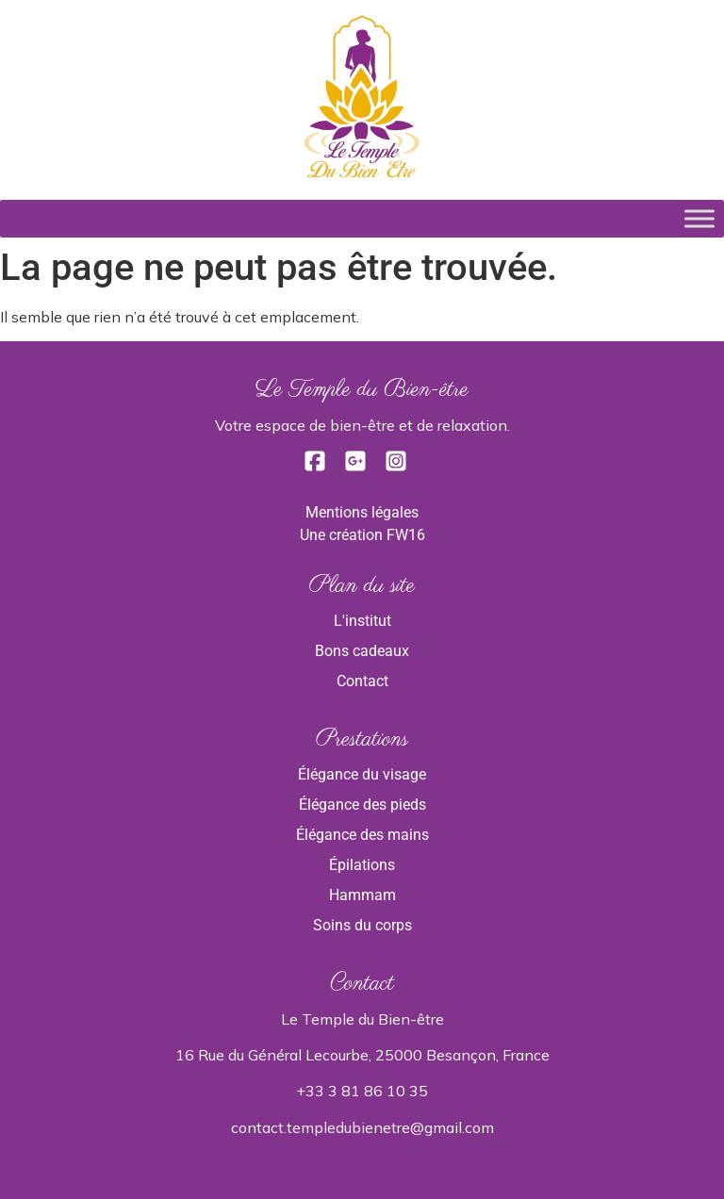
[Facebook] (317, 467)
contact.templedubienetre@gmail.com (362, 1127)
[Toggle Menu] (699, 218)
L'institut (362, 621)
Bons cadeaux (362, 651)
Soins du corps (362, 925)
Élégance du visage (362, 774)
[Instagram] (396, 467)
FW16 (406, 535)
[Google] (357, 467)
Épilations (362, 865)
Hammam (362, 895)
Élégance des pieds (362, 804)
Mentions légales (362, 512)
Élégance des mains (362, 835)
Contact (362, 681)
